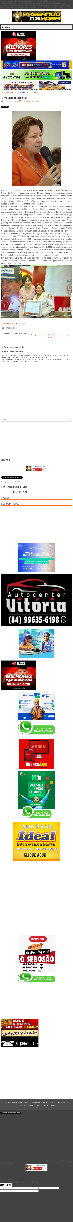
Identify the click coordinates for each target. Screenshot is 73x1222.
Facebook (6, 323)
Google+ (21, 323)
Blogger (66, 1102)
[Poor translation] (8, 1185)
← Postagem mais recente (38, 335)
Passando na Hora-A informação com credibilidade (35, 1102)
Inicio (3, 93)
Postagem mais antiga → (62, 335)
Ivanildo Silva (37, 1105)
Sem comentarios (34, 101)
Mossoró (10, 93)
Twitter (14, 323)
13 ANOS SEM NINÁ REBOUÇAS (14, 97)
